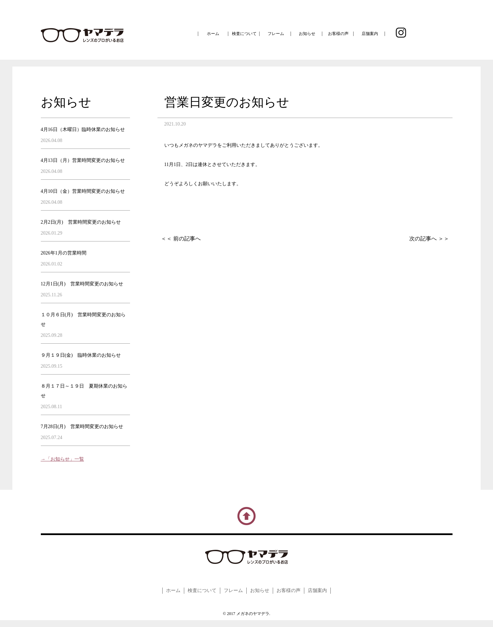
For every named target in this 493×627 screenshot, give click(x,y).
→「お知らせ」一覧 (62, 459)
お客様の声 (338, 33)
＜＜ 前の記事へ (181, 238)
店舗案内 (370, 33)
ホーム (213, 33)
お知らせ (307, 33)
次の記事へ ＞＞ (429, 238)
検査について (244, 33)
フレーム (276, 33)
